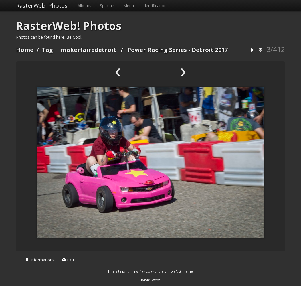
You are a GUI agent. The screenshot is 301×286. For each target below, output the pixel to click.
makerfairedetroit (88, 50)
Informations (39, 260)
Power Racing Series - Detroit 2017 (177, 50)
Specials (107, 5)
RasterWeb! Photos (42, 5)
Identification (154, 5)
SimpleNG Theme (179, 271)
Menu (128, 5)
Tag (47, 50)
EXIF (68, 260)
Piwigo (144, 271)
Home (24, 50)
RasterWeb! (150, 279)
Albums (84, 5)
